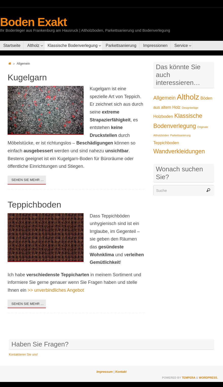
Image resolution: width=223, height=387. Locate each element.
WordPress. (208, 377)
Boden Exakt (33, 22)
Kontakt (120, 372)
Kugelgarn (27, 77)
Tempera (188, 377)
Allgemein (164, 98)
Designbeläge (190, 107)
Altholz (188, 97)
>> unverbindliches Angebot (56, 290)
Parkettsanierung (180, 135)
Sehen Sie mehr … (27, 180)
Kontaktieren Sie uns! (23, 354)
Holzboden (163, 116)
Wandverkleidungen (179, 151)
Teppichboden (34, 204)
